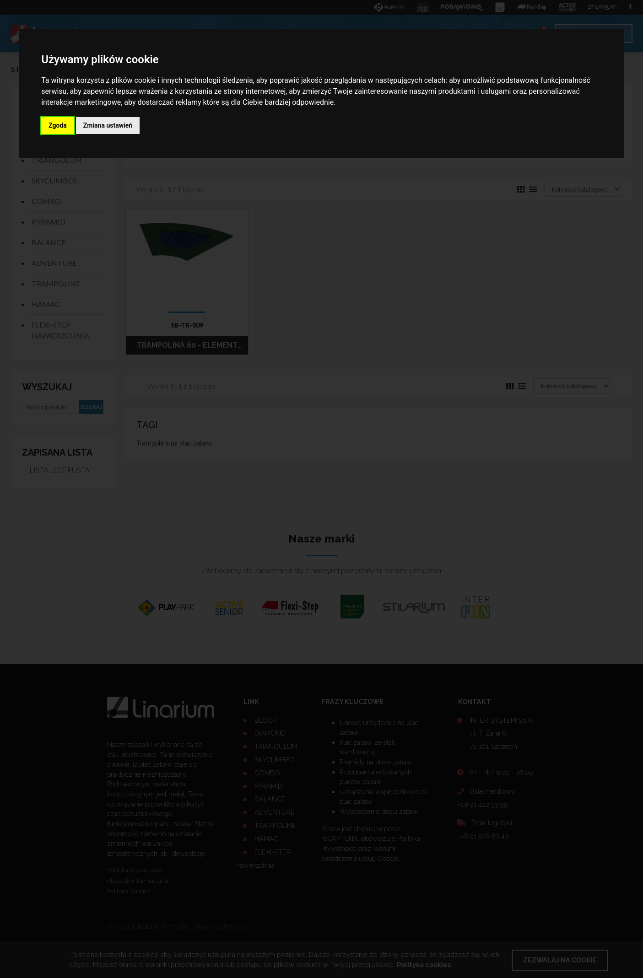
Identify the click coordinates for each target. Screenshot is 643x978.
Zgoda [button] (58, 125)
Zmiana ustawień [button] (107, 125)
